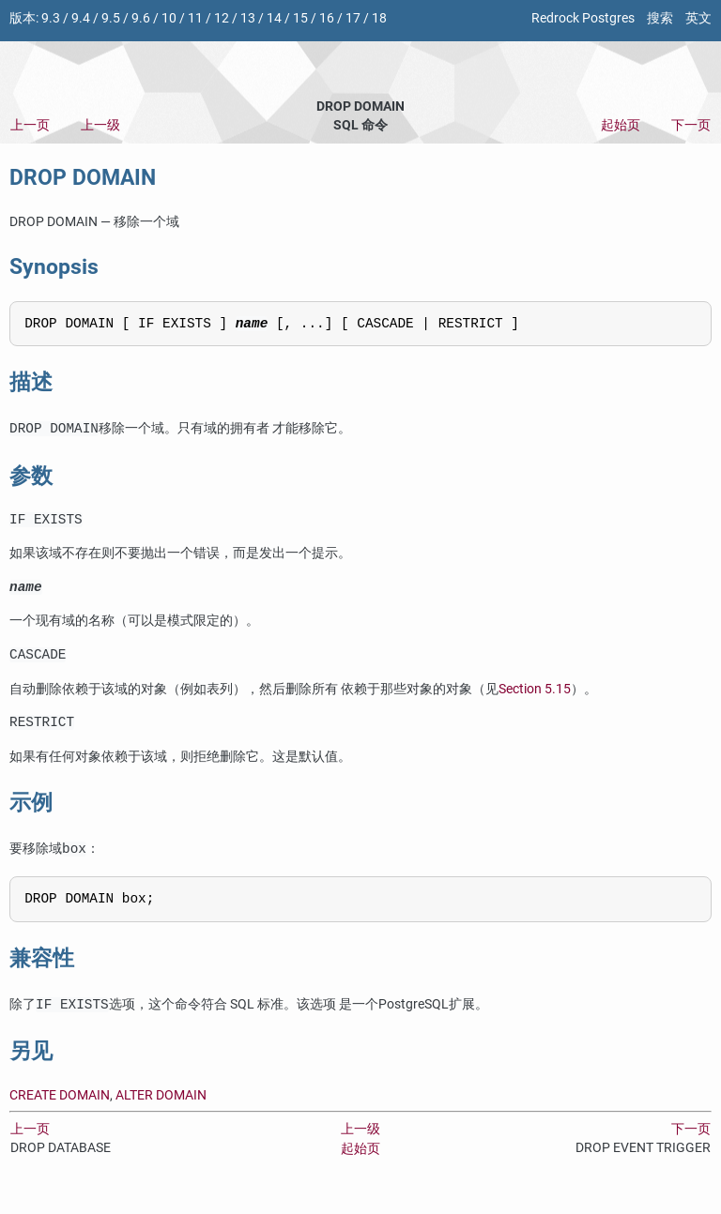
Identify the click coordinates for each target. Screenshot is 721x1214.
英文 (698, 18)
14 (274, 18)
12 (221, 18)
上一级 (100, 125)
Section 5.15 (535, 700)
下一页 (691, 125)
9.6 (140, 18)
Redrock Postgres (583, 18)
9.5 (110, 18)
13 (247, 18)
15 (300, 18)
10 (168, 18)
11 (195, 18)
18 (379, 18)
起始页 (620, 125)
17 (352, 18)
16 (326, 18)
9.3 (50, 18)
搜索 (660, 18)
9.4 (80, 18)
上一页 (30, 125)
